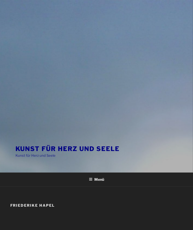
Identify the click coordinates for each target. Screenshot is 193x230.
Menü (96, 179)
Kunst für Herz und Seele (68, 149)
